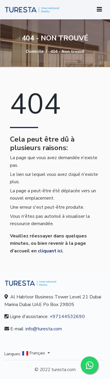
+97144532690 (67, 316)
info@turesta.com (44, 329)
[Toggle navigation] (99, 9)
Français (34, 353)
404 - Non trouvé (67, 51)
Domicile (34, 51)
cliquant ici (50, 251)
